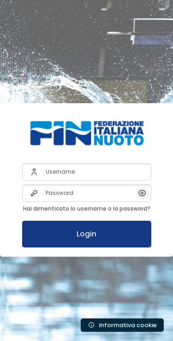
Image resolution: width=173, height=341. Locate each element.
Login (86, 234)
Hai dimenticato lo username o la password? (86, 208)
